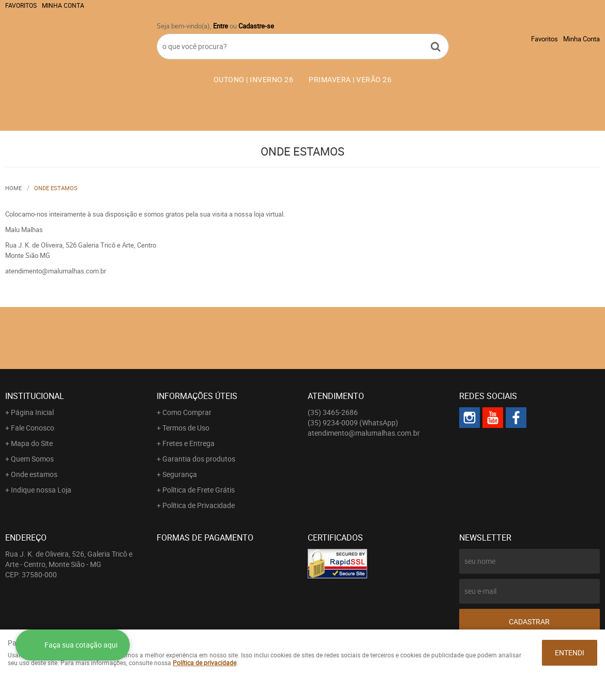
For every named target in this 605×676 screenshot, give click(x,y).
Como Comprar (186, 412)
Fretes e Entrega (188, 443)
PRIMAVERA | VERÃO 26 (350, 79)
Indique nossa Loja (41, 490)
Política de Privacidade (198, 505)
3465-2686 (333, 412)
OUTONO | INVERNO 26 (254, 79)
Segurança (179, 474)
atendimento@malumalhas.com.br (364, 433)
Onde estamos (34, 474)
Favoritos (21, 5)
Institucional (34, 396)
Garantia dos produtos (198, 459)
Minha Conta (63, 5)
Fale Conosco (32, 428)
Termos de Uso (185, 428)
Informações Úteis (197, 396)
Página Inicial (32, 412)
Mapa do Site (32, 443)
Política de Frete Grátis (198, 490)
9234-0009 (353, 422)
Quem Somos (32, 459)
